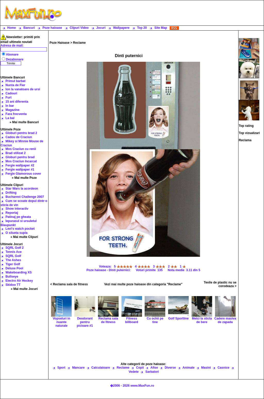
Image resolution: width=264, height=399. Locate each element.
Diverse (170, 367)
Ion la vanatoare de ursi (22, 89)
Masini (206, 367)
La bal (9, 118)
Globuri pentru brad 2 (21, 133)
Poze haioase (52, 28)
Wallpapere (121, 28)
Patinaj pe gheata (18, 217)
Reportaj (11, 213)
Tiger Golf (12, 264)
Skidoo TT (12, 285)
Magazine (12, 110)
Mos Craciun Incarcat (21, 161)
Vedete (134, 372)
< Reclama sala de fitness (69, 284)
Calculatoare (100, 367)
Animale (189, 367)
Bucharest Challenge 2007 (24, 197)
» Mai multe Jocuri (24, 289)
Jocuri (100, 28)
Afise (154, 367)
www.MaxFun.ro (142, 385)
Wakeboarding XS (18, 272)
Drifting (10, 192)
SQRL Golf (13, 256)
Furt (8, 97)
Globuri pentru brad (20, 157)
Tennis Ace (13, 252)
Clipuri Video (79, 28)
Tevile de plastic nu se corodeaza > (220, 284)
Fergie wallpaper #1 (19, 169)
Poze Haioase (59, 43)
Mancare (78, 367)
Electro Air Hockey (19, 280)
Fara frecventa (16, 114)
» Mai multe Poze (24, 178)
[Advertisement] (164, 12)
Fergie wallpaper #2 (19, 165)
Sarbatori (152, 372)
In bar (9, 106)
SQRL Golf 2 (14, 248)
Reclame (79, 43)
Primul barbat (15, 81)
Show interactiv (16, 208)
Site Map (160, 28)
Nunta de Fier (15, 85)
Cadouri (11, 93)
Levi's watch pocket (20, 228)
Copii (140, 367)
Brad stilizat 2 (15, 153)
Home (11, 28)
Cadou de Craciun (18, 137)
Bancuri (29, 28)
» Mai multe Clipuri (24, 237)
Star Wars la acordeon (21, 188)
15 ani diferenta (16, 101)
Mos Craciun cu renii (20, 149)
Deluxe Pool (14, 268)
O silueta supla (16, 233)
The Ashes (13, 260)
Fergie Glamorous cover (23, 173)
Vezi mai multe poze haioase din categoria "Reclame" (143, 284)
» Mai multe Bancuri (24, 122)
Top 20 (142, 28)
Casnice (223, 367)
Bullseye (11, 276)
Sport (61, 367)
